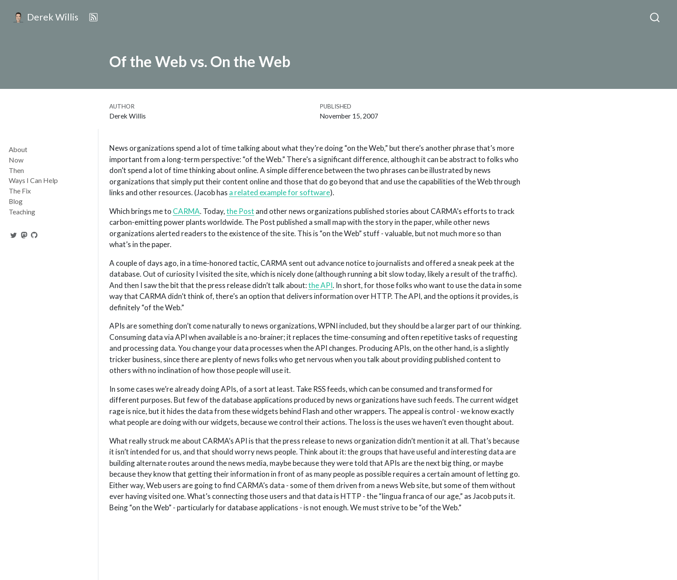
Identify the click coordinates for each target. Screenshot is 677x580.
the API (320, 285)
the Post (240, 211)
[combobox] (655, 17)
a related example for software (279, 192)
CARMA (186, 211)
